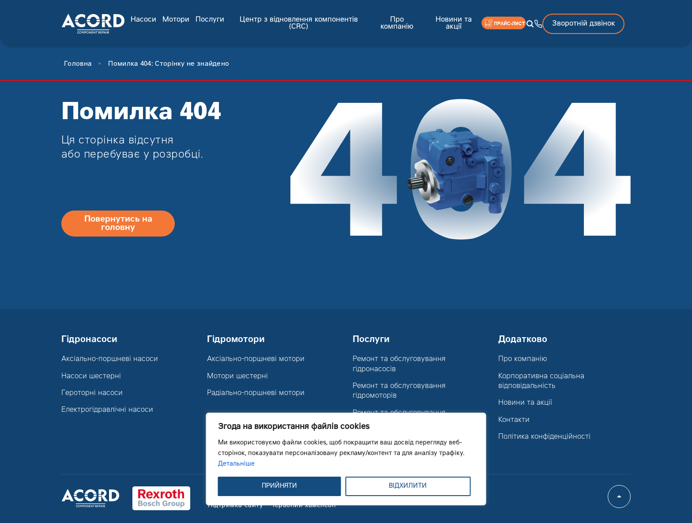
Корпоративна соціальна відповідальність (541, 381)
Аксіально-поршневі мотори (256, 359)
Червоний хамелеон (303, 506)
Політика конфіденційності (544, 436)
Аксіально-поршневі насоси (109, 359)
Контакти (514, 420)
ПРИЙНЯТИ (279, 486)
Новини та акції (454, 23)
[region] (346, 459)
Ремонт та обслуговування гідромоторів (399, 391)
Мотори (175, 19)
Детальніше (236, 464)
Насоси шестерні (91, 376)
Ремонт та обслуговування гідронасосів (399, 364)
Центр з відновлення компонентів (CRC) (299, 23)
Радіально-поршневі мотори (256, 393)
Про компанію (397, 23)
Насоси (143, 19)
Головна (78, 64)
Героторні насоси (92, 393)
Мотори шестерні (237, 376)
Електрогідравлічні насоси (107, 410)
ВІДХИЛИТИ (408, 486)
